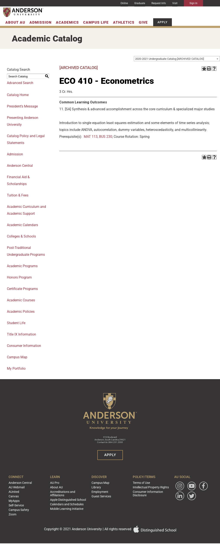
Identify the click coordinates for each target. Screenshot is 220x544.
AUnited (21, 490)
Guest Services (101, 494)
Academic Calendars (22, 225)
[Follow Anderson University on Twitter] (175, 506)
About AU (15, 22)
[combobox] (177, 58)
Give (143, 22)
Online (124, 3)
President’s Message (22, 106)
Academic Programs (22, 266)
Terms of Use (138, 482)
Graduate (139, 3)
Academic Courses (21, 300)
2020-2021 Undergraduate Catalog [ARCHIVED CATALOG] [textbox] (169, 58)
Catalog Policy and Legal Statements (26, 139)
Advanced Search (20, 83)
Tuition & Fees (17, 195)
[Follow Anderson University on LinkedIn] (186, 496)
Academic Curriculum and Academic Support (26, 210)
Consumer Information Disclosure (144, 492)
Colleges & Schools (21, 236)
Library (97, 486)
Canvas (21, 494)
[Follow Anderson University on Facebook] (175, 496)
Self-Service (23, 502)
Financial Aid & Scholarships (18, 180)
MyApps (21, 498)
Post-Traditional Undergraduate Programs (26, 251)
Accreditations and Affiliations (66, 492)
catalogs (60, 542)
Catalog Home (18, 95)
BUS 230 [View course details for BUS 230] (105, 137)
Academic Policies (21, 312)
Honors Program (19, 277)
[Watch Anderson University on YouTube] (186, 486)
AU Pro (59, 482)
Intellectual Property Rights (146, 486)
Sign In (193, 3)
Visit (174, 3)
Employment (100, 490)
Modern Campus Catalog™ (150, 542)
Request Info (158, 3)
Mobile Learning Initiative (69, 505)
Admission (40, 22)
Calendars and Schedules (69, 501)
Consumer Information (24, 346)
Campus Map (17, 357)
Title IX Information (21, 334)
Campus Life (96, 22)
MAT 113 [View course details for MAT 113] (91, 137)
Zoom (20, 511)
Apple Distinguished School (71, 497)
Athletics (123, 22)
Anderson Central (20, 166)
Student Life (16, 323)
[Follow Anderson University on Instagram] (175, 486)
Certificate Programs (22, 289)
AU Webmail (24, 486)
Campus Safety (26, 507)
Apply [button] (162, 22)
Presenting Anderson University (22, 121)
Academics (67, 22)
